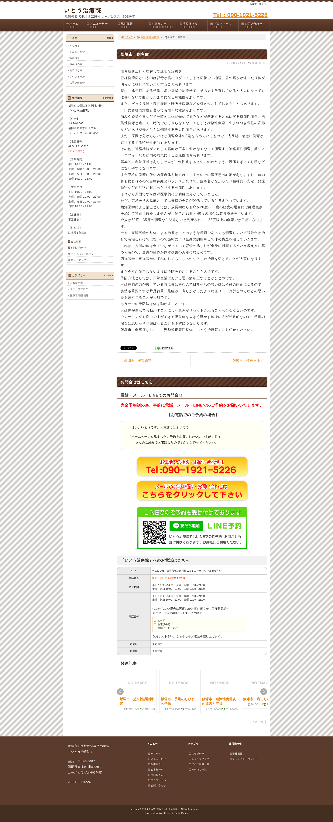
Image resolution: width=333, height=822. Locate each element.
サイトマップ (78, 260)
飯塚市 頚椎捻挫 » (247, 361)
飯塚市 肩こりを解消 (260, 699)
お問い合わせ (255, 25)
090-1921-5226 (160, 578)
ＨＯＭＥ (74, 45)
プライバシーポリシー (83, 253)
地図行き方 (193, 25)
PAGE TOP (257, 722)
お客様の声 (162, 25)
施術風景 (131, 25)
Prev (120, 691)
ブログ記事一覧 (199, 764)
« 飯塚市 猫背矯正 (136, 361)
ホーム (75, 25)
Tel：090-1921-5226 (240, 15)
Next (263, 691)
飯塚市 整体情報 (148, 37)
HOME (127, 37)
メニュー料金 (100, 25)
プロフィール (224, 25)
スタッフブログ (79, 289)
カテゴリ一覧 (198, 769)
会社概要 (76, 241)
